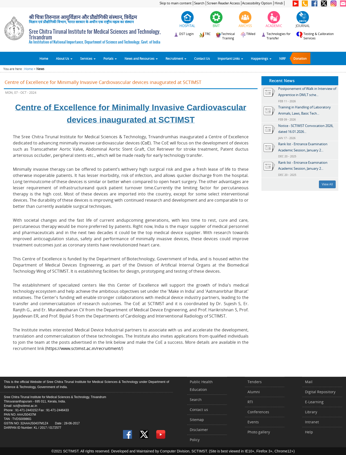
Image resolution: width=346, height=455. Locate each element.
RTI (250, 401)
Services (88, 58)
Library (311, 411)
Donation (300, 58)
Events (253, 421)
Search (199, 3)
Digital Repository (320, 391)
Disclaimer (199, 429)
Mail (308, 381)
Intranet (312, 421)
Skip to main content (176, 3)
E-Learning (314, 401)
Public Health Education (201, 385)
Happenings (261, 58)
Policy (195, 439)
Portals (110, 58)
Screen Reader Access (223, 3)
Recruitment (176, 58)
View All (327, 184)
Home (43, 58)
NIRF (282, 58)
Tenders (255, 381)
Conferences (258, 411)
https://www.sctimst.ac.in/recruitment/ (84, 348)
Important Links (230, 58)
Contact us (199, 409)
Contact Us (202, 58)
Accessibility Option (257, 3)
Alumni (254, 391)
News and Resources (141, 58)
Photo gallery (259, 432)
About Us (64, 58)
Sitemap (197, 419)
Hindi (279, 3)
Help (309, 432)
